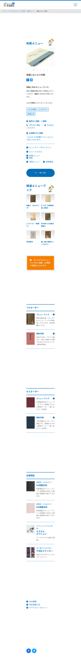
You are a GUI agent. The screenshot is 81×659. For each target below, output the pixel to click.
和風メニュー (34, 156)
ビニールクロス (35, 152)
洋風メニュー (34, 162)
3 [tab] (40, 70)
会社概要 (33, 601)
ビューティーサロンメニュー (38, 148)
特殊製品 (49, 162)
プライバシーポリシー (38, 608)
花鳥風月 (29, 242)
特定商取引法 (34, 605)
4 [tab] (44, 70)
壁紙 (31, 158)
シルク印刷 (32, 110)
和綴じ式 (31, 114)
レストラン (43, 110)
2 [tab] (37, 70)
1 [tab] (33, 70)
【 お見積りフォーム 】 (42, 137)
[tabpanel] (40, 56)
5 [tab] (47, 70)
